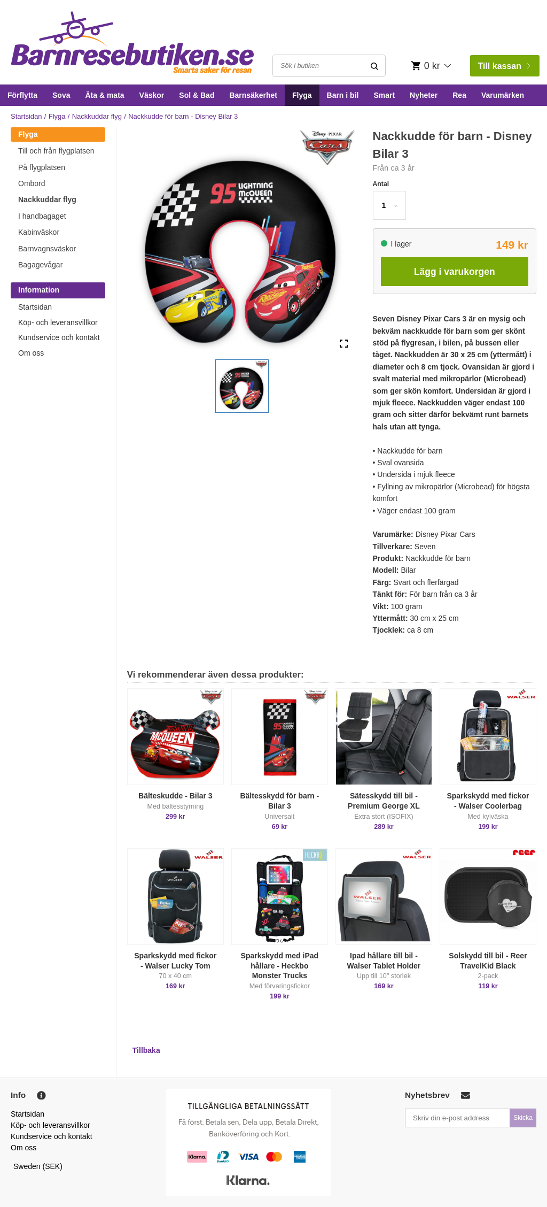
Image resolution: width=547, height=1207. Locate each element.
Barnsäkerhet (253, 95)
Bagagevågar (40, 264)
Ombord (31, 183)
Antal (381, 184)
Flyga (302, 95)
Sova (61, 95)
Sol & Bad (196, 95)
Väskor (152, 95)
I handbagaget (42, 216)
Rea (459, 95)
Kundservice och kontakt (59, 337)
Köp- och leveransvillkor (58, 322)
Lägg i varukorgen (454, 271)
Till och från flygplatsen (56, 151)
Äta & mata (104, 95)
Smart (384, 95)
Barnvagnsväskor (47, 248)
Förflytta (22, 95)
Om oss (31, 353)
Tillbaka (146, 1050)
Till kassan (504, 66)
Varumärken (502, 95)
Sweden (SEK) (37, 1166)
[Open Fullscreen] (343, 343)
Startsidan (26, 116)
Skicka (523, 1117)
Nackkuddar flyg (97, 116)
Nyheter (423, 95)
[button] (242, 386)
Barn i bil (343, 95)
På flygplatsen (41, 167)
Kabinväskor (38, 232)
